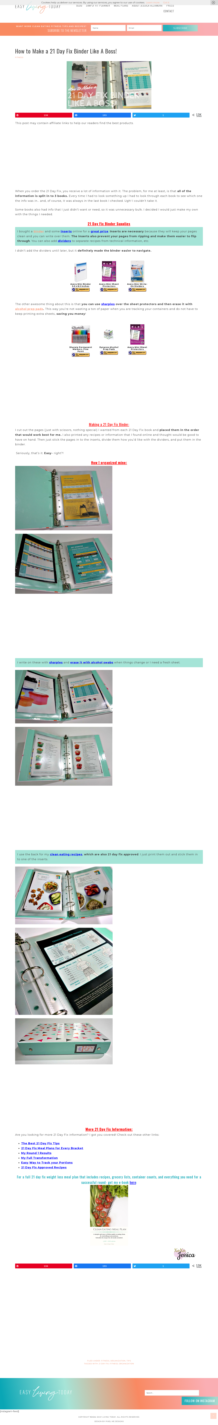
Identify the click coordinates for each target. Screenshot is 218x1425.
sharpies (108, 304)
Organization (118, 1361)
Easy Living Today (38, 7)
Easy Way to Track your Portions (47, 1162)
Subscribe (180, 28)
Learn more (153, 2)
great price (99, 231)
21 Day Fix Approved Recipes (44, 1167)
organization (126, 1364)
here (133, 1182)
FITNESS (19, 57)
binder (39, 231)
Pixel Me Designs (115, 1421)
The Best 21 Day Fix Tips (40, 1143)
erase (74, 662)
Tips (129, 1361)
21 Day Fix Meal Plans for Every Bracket (52, 1148)
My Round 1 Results (36, 1153)
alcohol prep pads (29, 309)
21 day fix (104, 1364)
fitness (114, 1364)
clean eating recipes (66, 854)
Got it (166, 2)
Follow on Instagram (200, 1400)
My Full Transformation (39, 1158)
